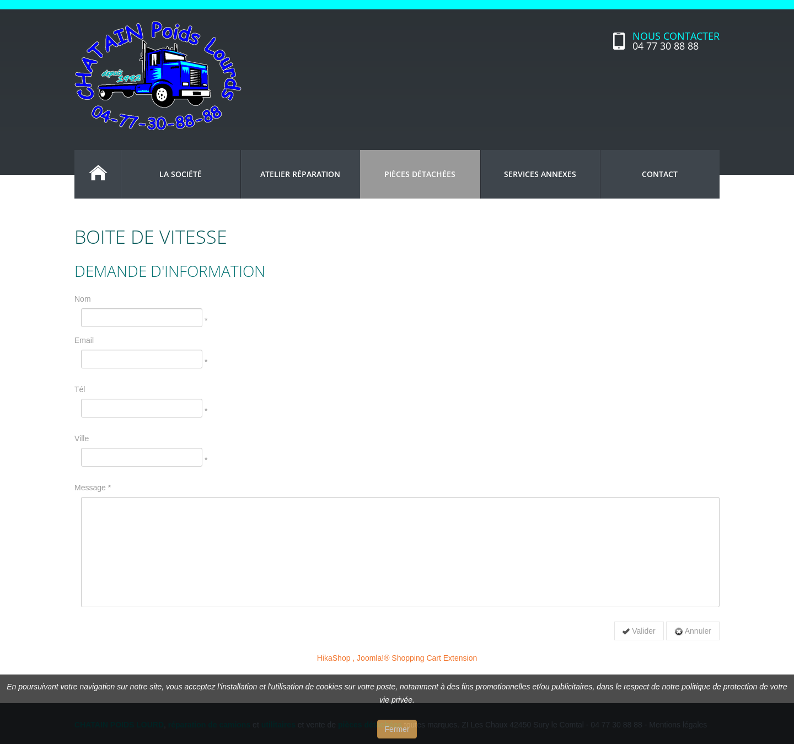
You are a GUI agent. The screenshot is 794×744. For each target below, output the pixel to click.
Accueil (97, 174)
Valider (639, 631)
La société (180, 174)
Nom (82, 299)
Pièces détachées (419, 174)
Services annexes (540, 174)
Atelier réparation (300, 174)
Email (84, 340)
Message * (92, 487)
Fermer (396, 729)
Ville (81, 438)
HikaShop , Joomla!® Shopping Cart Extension (397, 658)
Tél (79, 389)
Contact (660, 174)
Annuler (692, 631)
